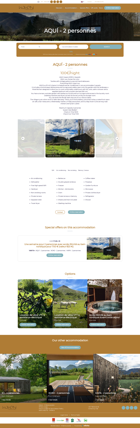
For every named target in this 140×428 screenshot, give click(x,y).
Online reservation (112, 8)
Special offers (84, 8)
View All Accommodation (70, 347)
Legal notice (64, 415)
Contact (60, 212)
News (101, 8)
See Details (6, 400)
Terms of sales (75, 415)
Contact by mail (92, 408)
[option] (70, 138)
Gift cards (94, 8)
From (22, 46)
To (39, 46)
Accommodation (71, 8)
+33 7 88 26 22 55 (92, 407)
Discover (60, 8)
